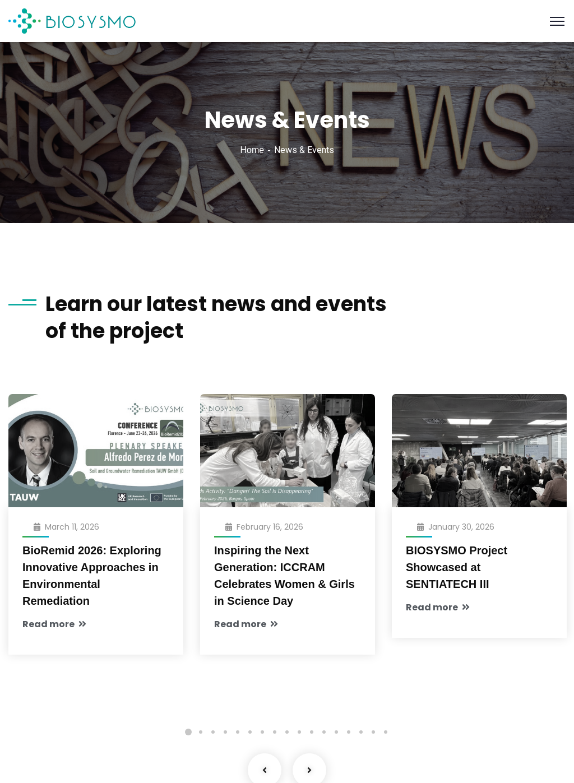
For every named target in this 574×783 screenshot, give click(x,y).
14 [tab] (348, 732)
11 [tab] (311, 732)
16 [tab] (373, 732)
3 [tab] (213, 732)
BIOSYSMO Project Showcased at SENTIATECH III (456, 567)
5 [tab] (237, 732)
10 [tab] (299, 732)
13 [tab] (336, 732)
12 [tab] (324, 732)
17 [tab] (385, 732)
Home (252, 150)
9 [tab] (287, 732)
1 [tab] (188, 732)
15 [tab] (361, 732)
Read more (54, 624)
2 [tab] (200, 732)
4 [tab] (225, 732)
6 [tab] (250, 732)
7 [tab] (262, 732)
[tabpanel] (96, 541)
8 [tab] (274, 732)
